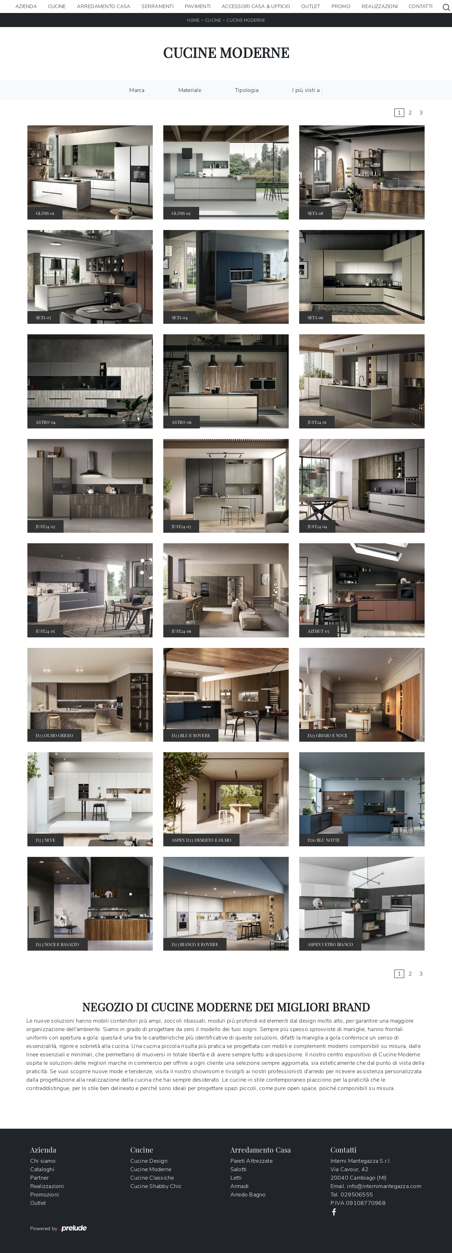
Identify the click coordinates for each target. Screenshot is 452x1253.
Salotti (238, 1169)
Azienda (26, 6)
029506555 (357, 1195)
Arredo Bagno (248, 1195)
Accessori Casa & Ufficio (256, 6)
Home (193, 20)
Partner (39, 1178)
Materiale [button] (189, 90)
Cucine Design (149, 1161)
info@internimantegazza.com (384, 1186)
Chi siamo (42, 1161)
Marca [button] (136, 90)
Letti (236, 1178)
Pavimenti (197, 6)
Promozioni (44, 1195)
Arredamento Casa (103, 6)
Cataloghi (42, 1169)
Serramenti (157, 6)
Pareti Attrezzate (251, 1161)
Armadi (239, 1186)
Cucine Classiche (152, 1178)
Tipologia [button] (246, 90)
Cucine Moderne (246, 20)
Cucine (57, 6)
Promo (341, 6)
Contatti (420, 6)
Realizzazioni (380, 6)
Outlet (310, 6)
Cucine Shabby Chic (156, 1186)
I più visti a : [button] (307, 90)
